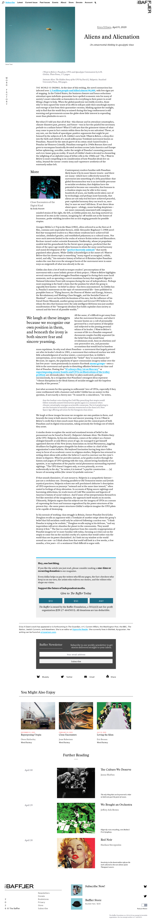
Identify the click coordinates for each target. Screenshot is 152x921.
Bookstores (43, 898)
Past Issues (45, 2)
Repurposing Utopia (31, 734)
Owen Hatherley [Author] (28, 739)
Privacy (41, 901)
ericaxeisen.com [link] (48, 632)
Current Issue (31, 2)
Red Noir (106, 840)
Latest (20, 2)
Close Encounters (68, 734)
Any (101, 600)
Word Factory (26, 742)
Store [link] (71, 2)
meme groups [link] (97, 363)
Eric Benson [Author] (102, 739)
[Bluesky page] (145, 886)
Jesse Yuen (9, 64)
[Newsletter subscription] (76, 661)
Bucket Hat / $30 (93, 903)
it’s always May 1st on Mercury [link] (82, 369)
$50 (76, 600)
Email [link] (92, 676)
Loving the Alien (105, 734)
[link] (45, 187)
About (63, 2)
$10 (51, 600)
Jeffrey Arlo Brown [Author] (110, 809)
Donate (79, 2)
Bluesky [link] (45, 676)
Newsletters (44, 892)
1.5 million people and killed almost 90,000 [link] (72, 90)
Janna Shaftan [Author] (108, 774)
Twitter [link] (69, 676)
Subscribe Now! (95, 886)
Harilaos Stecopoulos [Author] (111, 844)
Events (55, 2)
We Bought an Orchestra (116, 805)
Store (40, 905)
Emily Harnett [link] (38, 208)
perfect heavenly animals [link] (81, 249)
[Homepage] (144, 7)
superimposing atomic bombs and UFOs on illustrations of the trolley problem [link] (73, 373)
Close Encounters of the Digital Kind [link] (42, 204)
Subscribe (10, 2)
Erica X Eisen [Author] (104, 27)
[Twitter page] (145, 896)
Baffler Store (93, 900)
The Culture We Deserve (116, 769)
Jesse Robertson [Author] (66, 739)
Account (89, 2)
